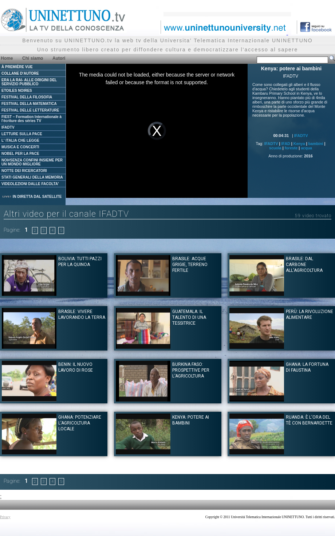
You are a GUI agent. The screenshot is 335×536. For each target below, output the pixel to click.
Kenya (299, 143)
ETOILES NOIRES (16, 91)
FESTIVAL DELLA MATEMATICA (29, 104)
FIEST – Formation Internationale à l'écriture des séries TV (31, 119)
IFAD (285, 143)
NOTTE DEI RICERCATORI (24, 171)
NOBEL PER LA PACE (20, 154)
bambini (315, 143)
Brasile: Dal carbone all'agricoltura (304, 264)
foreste (291, 148)
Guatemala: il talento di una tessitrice (189, 317)
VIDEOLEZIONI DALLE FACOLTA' (30, 184)
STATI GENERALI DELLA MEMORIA (32, 177)
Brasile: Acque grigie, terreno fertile (190, 264)
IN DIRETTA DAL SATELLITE (32, 197)
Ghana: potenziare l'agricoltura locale (79, 423)
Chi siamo (32, 58)
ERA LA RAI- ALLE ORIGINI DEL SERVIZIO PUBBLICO (29, 82)
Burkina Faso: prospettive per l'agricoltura (190, 370)
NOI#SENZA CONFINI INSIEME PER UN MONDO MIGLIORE (32, 162)
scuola (275, 148)
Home (7, 58)
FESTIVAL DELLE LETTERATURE (30, 110)
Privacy (5, 517)
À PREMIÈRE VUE (17, 67)
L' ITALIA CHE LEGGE (20, 140)
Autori (58, 58)
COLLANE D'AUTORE (20, 73)
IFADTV (8, 127)
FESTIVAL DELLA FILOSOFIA (26, 97)
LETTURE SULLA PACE (21, 134)
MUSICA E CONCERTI (20, 147)
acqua (306, 148)
